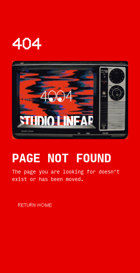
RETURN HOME (35, 205)
